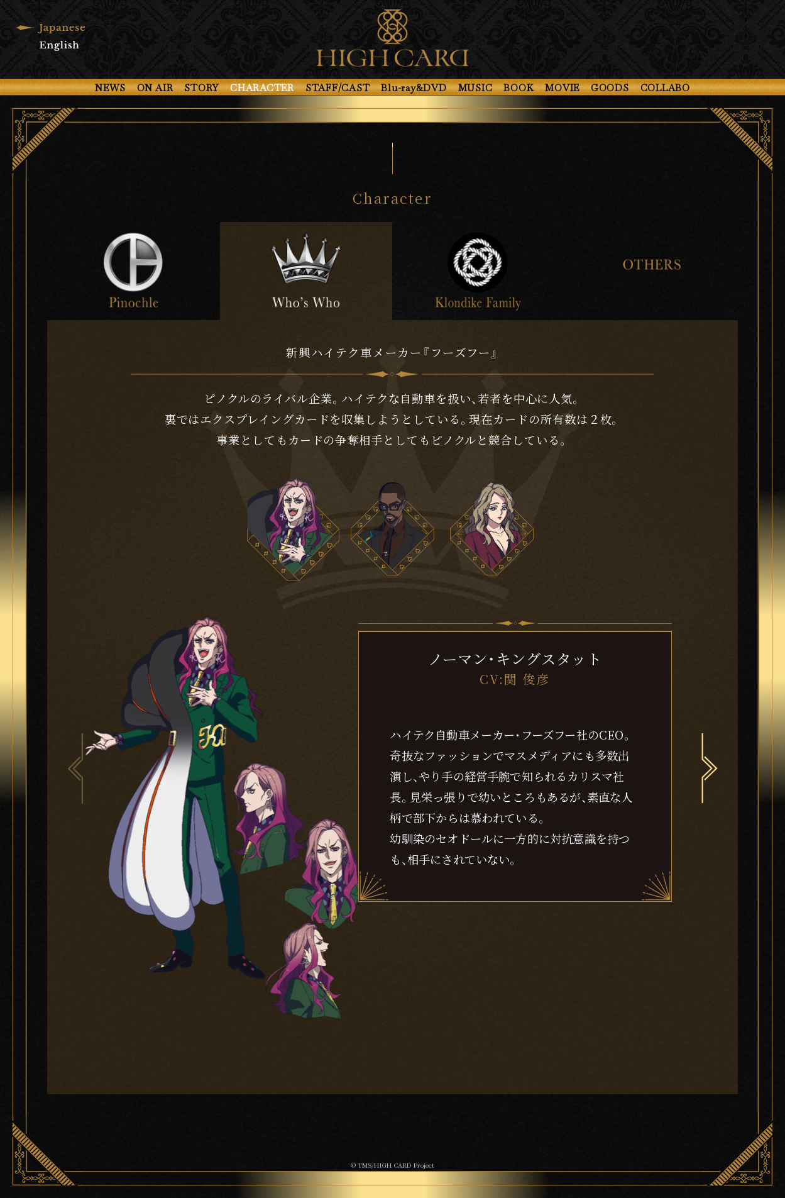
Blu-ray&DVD (413, 87)
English (59, 45)
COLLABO (665, 87)
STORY (201, 87)
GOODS (610, 87)
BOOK (518, 87)
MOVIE (562, 87)
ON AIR (155, 87)
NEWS (110, 87)
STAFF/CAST (337, 87)
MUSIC (475, 87)
